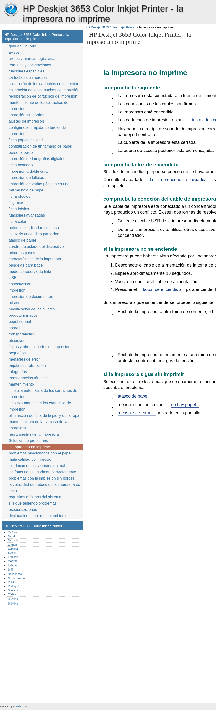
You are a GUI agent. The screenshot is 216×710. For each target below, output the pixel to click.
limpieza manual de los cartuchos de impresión (40, 406)
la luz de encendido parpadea (34, 234)
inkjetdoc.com (20, 706)
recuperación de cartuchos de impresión (43, 96)
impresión (17, 290)
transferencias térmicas (28, 378)
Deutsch (13, 540)
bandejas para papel (26, 265)
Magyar (12, 560)
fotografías (18, 372)
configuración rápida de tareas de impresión (37, 130)
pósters (15, 303)
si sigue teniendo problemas (33, 503)
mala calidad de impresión (31, 459)
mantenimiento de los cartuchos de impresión (38, 105)
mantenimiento (21, 384)
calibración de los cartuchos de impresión (44, 90)
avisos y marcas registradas (32, 59)
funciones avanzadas (27, 215)
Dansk (12, 536)
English (12, 544)
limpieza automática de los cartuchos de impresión (43, 393)
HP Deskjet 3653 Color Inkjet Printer (11, 9)
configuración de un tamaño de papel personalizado (40, 149)
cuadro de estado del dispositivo (36, 246)
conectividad (19, 284)
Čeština (12, 532)
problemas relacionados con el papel (40, 453)
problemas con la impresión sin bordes (42, 478)
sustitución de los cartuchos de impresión (44, 84)
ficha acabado (21, 165)
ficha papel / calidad (26, 140)
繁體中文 (13, 603)
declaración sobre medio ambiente (38, 516)
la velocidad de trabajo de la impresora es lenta (44, 487)
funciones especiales (27, 71)
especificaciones (23, 509)
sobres (14, 328)
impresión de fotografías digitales (37, 159)
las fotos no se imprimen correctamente (42, 472)
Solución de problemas (28, 441)
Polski (11, 582)
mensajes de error (24, 359)
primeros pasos (22, 253)
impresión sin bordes (26, 115)
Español (13, 548)
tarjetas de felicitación (27, 365)
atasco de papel (22, 240)
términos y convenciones (30, 65)
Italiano (12, 565)
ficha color (17, 221)
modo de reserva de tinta (30, 272)
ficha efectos (19, 196)
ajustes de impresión (26, 121)
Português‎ (14, 586)
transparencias (21, 334)
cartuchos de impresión (28, 77)
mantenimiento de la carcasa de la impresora (38, 425)
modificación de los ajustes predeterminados (32, 312)
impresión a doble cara (28, 171)
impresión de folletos (26, 178)
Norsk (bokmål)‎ (17, 578)
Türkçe (12, 594)
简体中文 (13, 598)
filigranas (16, 203)
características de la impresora (35, 259)
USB (13, 278)
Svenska (13, 590)
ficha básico (19, 209)
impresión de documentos (31, 297)
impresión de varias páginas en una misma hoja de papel (39, 187)
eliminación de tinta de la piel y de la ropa (44, 416)
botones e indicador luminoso (34, 228)
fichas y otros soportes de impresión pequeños (39, 350)
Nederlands (15, 573)
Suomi (12, 552)
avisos (14, 52)
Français (13, 556)
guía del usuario (22, 46)
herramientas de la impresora (34, 434)
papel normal (20, 322)
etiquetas (16, 340)
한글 (10, 569)
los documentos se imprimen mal (37, 466)
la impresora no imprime (29, 447)
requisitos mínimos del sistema (35, 497)
